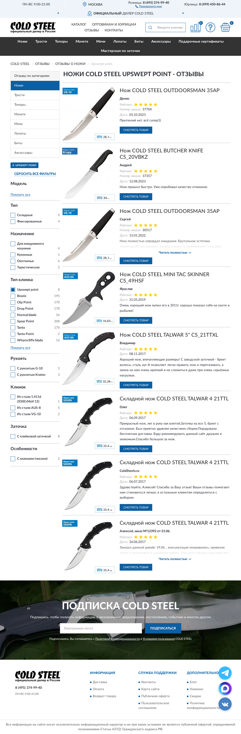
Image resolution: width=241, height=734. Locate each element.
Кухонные (24, 254)
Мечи (100, 41)
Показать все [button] (20, 194)
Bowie (21, 296)
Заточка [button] (18, 427)
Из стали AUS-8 (29, 408)
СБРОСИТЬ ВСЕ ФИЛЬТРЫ (35, 174)
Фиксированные (29, 221)
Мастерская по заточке (120, 51)
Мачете (82, 41)
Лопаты (119, 41)
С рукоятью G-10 (30, 368)
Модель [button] (19, 184)
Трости (41, 41)
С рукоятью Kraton (31, 374)
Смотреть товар (135, 130)
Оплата (98, 689)
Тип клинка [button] (22, 280)
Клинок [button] (18, 387)
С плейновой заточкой (34, 436)
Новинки (196, 689)
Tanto (21, 327)
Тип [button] (14, 205)
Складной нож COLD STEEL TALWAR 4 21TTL (174, 398)
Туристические (28, 267)
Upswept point (27, 289)
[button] (148, 6)
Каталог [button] (78, 24)
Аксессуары (161, 41)
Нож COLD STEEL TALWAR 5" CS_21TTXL (169, 335)
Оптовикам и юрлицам (114, 24)
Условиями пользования (159, 638)
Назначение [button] (22, 234)
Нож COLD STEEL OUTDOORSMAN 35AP (169, 90)
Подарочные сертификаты (201, 41)
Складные (25, 215)
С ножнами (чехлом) (32, 458)
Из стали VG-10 (29, 414)
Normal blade (26, 315)
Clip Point (24, 302)
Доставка (100, 682)
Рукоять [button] (18, 359)
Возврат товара (104, 696)
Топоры (61, 41)
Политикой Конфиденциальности (117, 638)
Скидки (195, 696)
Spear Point (25, 321)
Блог (193, 682)
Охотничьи (25, 261)
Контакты (114, 30)
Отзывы (92, 30)
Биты (138, 41)
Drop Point (25, 308)
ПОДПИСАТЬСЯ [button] (163, 628)
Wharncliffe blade (30, 340)
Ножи (22, 41)
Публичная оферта (155, 696)
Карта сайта (150, 689)
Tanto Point (25, 334)
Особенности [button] (24, 449)
